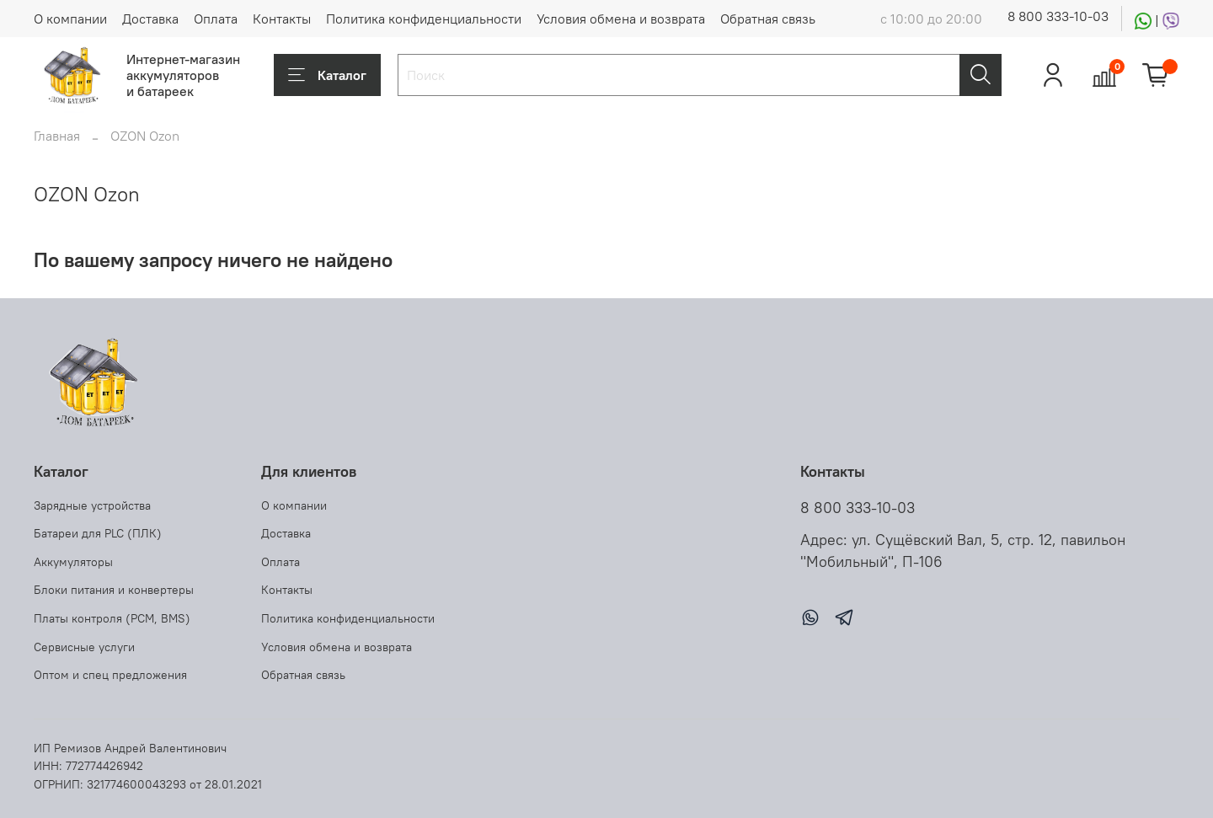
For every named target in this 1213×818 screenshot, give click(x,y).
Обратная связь (767, 18)
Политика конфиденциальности (423, 18)
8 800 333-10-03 (1058, 16)
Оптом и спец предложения (110, 674)
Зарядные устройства (92, 505)
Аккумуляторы (73, 561)
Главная (57, 135)
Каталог (327, 75)
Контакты (282, 18)
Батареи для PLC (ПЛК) (98, 533)
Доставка (150, 18)
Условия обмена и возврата (621, 18)
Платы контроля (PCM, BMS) (112, 618)
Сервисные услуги (84, 647)
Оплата (216, 18)
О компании (70, 18)
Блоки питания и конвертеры (114, 589)
